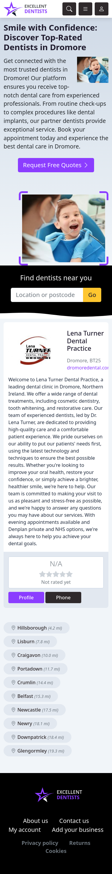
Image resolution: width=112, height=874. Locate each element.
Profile (26, 597)
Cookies (55, 850)
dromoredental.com (89, 367)
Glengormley (37, 750)
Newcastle (34, 710)
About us (35, 821)
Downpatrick (37, 737)
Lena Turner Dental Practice (85, 341)
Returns (79, 842)
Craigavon (34, 655)
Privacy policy (40, 842)
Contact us (74, 821)
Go (92, 295)
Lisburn (30, 641)
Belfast (30, 696)
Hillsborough (36, 628)
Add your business (78, 830)
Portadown (35, 669)
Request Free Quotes (56, 165)
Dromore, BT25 (84, 360)
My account (24, 830)
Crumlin (32, 682)
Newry (30, 723)
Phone (63, 597)
